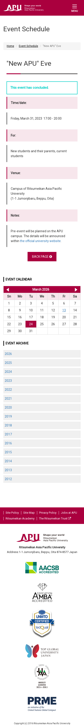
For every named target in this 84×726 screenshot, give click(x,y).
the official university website (40, 241)
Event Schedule (28, 46)
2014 (8, 461)
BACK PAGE (42, 256)
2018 (8, 425)
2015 (8, 452)
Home (10, 46)
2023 (8, 380)
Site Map (29, 512)
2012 (8, 479)
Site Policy (12, 512)
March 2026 (40, 289)
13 (64, 310)
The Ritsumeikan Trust (55, 518)
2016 (8, 443)
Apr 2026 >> (76, 289)
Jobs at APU (69, 512)
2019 (8, 416)
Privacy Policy (47, 512)
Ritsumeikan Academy (20, 518)
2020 (8, 407)
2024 (8, 372)
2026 (8, 354)
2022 (8, 389)
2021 (8, 398)
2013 (8, 470)
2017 (8, 434)
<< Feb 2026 (7, 289)
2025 (8, 363)
